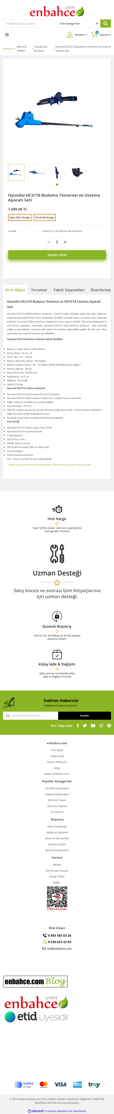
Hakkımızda (57, 756)
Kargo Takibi (57, 876)
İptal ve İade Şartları (57, 838)
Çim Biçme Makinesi (57, 788)
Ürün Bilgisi (15, 289)
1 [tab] (57, 184)
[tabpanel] (16, 172)
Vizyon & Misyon (57, 762)
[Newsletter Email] (30, 716)
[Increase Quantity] (65, 242)
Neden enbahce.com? (57, 774)
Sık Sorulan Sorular (57, 870)
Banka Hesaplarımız (57, 850)
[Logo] (57, 11)
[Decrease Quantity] (49, 242)
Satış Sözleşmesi (57, 826)
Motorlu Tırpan (57, 800)
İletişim (57, 864)
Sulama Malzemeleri (57, 794)
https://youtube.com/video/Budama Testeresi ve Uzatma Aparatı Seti (49, 464)
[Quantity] (57, 242)
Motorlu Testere (57, 806)
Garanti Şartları (57, 844)
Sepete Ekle (57, 254)
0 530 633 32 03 (59, 942)
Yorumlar (39, 289)
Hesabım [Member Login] (81, 34)
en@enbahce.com (59, 948)
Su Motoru (57, 812)
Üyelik (56, 882)
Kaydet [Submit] (84, 715)
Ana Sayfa (57, 750)
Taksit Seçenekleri (69, 289)
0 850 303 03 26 (59, 935)
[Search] (30, 23)
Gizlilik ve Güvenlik (57, 832)
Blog (57, 768)
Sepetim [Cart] (103, 33)
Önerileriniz (101, 289)
